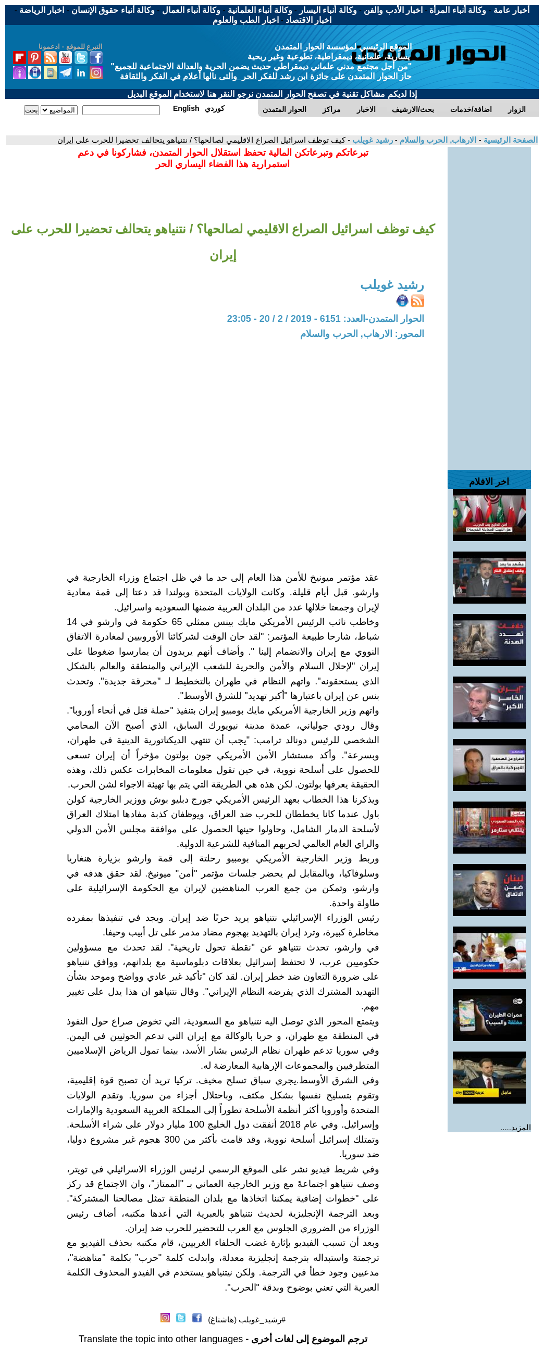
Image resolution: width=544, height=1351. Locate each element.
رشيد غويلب (371, 139)
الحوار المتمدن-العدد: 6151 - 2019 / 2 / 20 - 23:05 (325, 319)
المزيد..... (515, 1127)
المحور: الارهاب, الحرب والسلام (362, 334)
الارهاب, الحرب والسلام (437, 139)
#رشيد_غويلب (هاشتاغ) (247, 1319)
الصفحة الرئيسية (509, 139)
